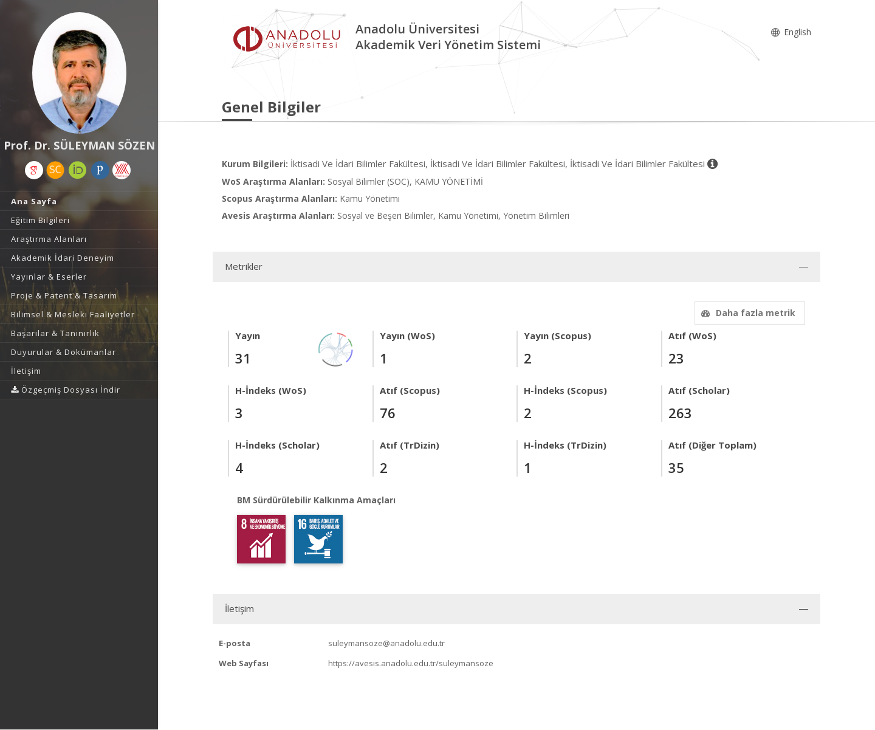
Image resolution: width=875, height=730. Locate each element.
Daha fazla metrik (746, 313)
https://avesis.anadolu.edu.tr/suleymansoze (410, 663)
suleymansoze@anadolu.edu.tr (386, 643)
